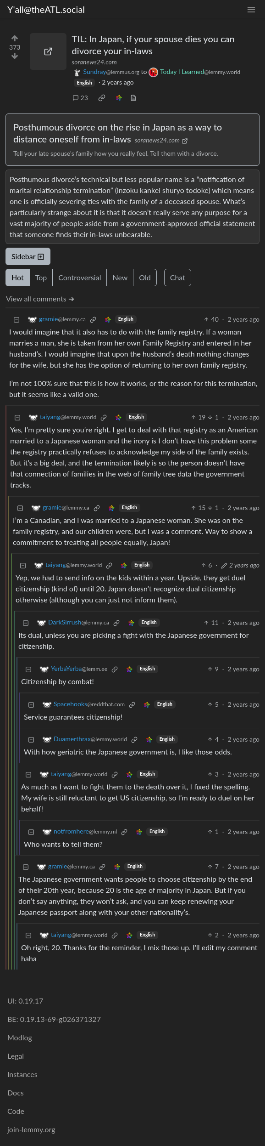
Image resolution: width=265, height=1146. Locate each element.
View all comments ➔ (40, 298)
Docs (15, 1092)
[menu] (251, 9)
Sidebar (27, 256)
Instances (22, 1074)
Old (144, 277)
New (119, 277)
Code (15, 1110)
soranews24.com (94, 62)
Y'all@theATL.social (46, 9)
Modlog (19, 1037)
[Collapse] (16, 319)
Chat (177, 277)
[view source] (133, 97)
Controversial (79, 277)
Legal (15, 1055)
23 (80, 98)
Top (41, 277)
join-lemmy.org (31, 1129)
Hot (17, 277)
